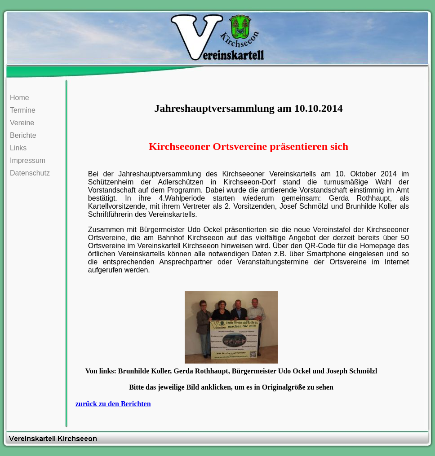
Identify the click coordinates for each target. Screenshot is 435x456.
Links (18, 148)
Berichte (23, 135)
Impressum (27, 160)
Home (19, 97)
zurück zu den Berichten (113, 404)
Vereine (22, 123)
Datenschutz (30, 173)
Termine (23, 110)
